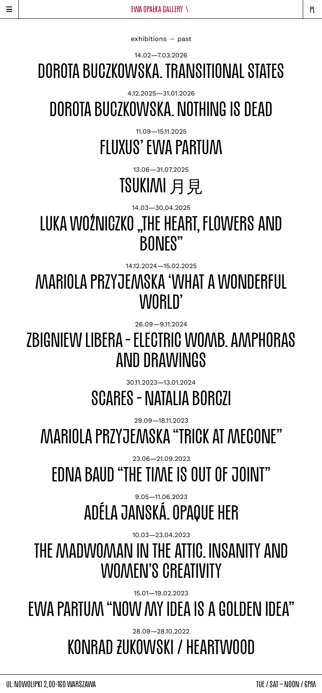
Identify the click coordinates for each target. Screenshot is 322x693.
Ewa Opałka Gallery (161, 9)
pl (312, 9)
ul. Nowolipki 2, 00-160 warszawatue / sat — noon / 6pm (161, 684)
